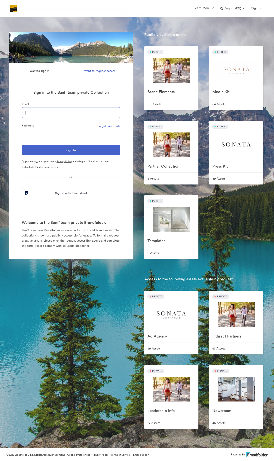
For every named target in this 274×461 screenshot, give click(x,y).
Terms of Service (50, 167)
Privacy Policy (64, 161)
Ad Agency (157, 336)
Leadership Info (161, 410)
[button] (232, 8)
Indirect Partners (226, 336)
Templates (156, 240)
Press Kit (220, 166)
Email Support (141, 455)
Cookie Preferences (78, 455)
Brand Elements (161, 91)
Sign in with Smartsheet (55, 193)
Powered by (249, 454)
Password (28, 125)
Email (25, 104)
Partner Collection (163, 166)
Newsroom (221, 410)
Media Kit (220, 91)
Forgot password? (109, 126)
